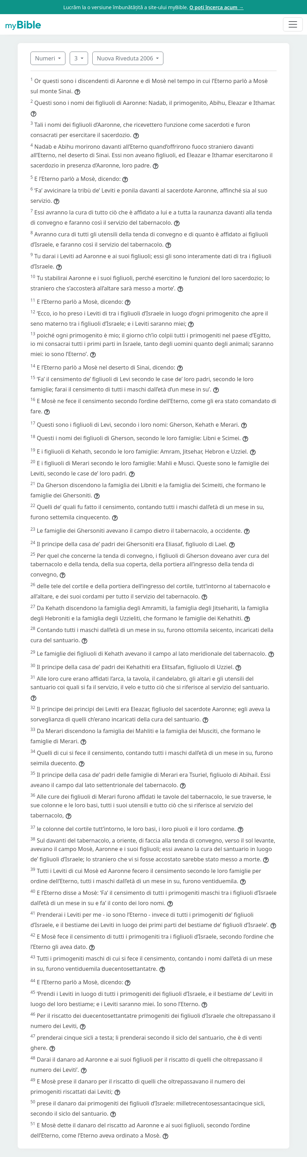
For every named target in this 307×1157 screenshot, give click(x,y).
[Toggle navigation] (293, 24)
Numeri (46, 58)
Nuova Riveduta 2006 (126, 58)
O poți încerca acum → (217, 7)
